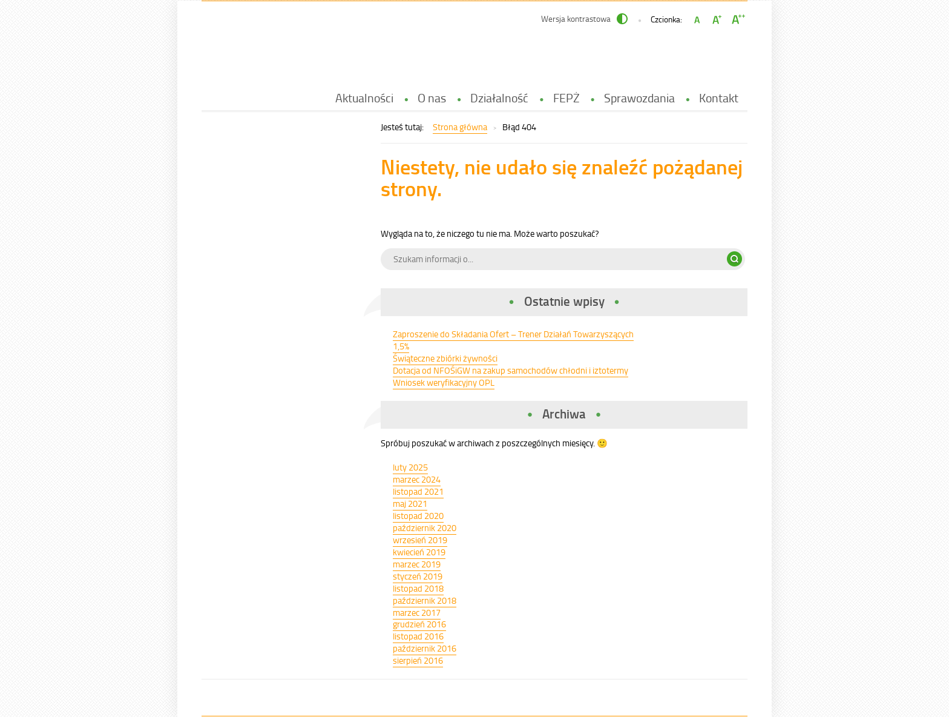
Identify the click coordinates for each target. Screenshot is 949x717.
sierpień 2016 (418, 660)
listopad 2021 (418, 491)
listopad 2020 (418, 515)
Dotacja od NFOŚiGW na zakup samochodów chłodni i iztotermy (510, 370)
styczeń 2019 (417, 576)
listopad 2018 (418, 588)
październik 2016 (424, 648)
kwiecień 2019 (419, 552)
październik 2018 (424, 600)
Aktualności (364, 98)
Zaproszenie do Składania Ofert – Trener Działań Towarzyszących (513, 334)
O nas (432, 98)
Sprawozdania (639, 98)
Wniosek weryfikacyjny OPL (443, 382)
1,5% (401, 346)
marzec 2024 (417, 479)
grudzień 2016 (419, 624)
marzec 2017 (417, 612)
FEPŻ (566, 98)
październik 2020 (424, 527)
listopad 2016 (418, 636)
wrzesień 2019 (420, 540)
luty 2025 (410, 467)
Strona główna (460, 127)
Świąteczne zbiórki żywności (445, 358)
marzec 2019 (417, 564)
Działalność (499, 98)
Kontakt (718, 98)
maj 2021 (410, 503)
